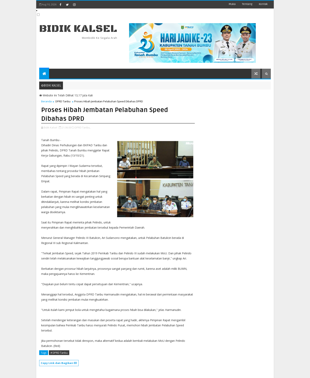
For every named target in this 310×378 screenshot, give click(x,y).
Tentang (247, 4)
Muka (232, 4)
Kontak (263, 4)
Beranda (46, 101)
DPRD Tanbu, (82, 127)
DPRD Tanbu (62, 101)
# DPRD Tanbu (59, 352)
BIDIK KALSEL (78, 28)
